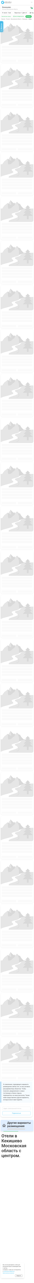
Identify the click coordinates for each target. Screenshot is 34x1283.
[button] (20, 13)
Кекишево (24, 19)
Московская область (16, 19)
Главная (3, 19)
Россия (8, 19)
